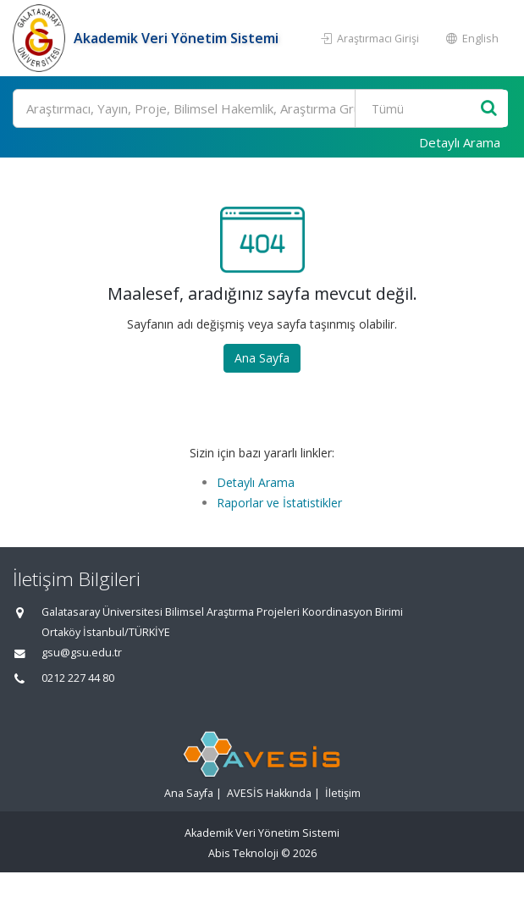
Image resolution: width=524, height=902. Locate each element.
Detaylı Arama (459, 142)
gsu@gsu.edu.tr (81, 652)
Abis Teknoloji (243, 853)
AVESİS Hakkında (269, 793)
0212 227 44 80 (77, 678)
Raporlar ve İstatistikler (279, 503)
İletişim (343, 793)
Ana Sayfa (262, 358)
